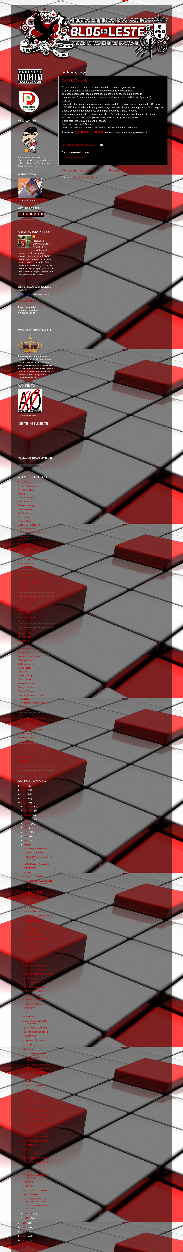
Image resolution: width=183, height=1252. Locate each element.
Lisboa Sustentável (27, 617)
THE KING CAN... (32, 1004)
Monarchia (23, 625)
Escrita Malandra (26, 563)
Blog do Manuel (25, 521)
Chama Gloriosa (26, 536)
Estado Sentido (25, 567)
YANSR (21, 764)
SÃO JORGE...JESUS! (34, 987)
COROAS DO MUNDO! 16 (36, 1124)
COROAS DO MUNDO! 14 (36, 1162)
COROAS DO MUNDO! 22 (36, 876)
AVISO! (27, 899)
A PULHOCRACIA (32, 1077)
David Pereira (24, 555)
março (27, 845)
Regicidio (22, 706)
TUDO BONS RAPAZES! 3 (36, 864)
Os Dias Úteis (24, 679)
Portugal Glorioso (26, 687)
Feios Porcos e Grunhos (30, 583)
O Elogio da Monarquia (29, 656)
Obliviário (22, 672)
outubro (28, 815)
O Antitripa (23, 652)
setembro (29, 819)
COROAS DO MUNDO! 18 (36, 1068)
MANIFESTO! (30, 1081)
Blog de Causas (25, 517)
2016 (24, 786)
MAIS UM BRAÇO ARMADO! (37, 982)
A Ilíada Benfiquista (27, 486)
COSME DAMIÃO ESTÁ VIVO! (38, 1102)
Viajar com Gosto (26, 749)
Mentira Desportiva (27, 621)
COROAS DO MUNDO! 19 (36, 1032)
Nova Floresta (25, 645)
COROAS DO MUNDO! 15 (36, 1141)
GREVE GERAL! (31, 950)
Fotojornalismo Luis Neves (31, 590)
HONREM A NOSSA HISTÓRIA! (33, 893)
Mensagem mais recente (78, 170)
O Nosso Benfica (26, 664)
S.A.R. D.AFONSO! (32, 911)
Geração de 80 (25, 602)
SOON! (27, 872)
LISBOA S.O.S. (25, 614)
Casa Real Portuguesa (29, 525)
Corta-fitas (23, 548)
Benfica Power (25, 509)
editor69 (40, 236)
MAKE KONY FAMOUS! (35, 1132)
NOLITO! (27, 1012)
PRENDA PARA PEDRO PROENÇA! (35, 1176)
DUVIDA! (27, 925)
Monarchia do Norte (27, 629)
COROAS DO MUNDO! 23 (36, 853)
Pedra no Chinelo (26, 683)
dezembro (29, 806)
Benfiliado (22, 513)
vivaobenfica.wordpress (29, 772)
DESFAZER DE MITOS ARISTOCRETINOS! (34, 1200)
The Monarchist (25, 737)
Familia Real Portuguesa (30, 579)
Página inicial (118, 170)
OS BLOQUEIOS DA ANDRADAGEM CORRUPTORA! (33, 932)
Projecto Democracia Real (30, 695)
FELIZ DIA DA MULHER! (35, 1136)
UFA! (25, 1094)
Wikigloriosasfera (26, 761)
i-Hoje (21, 768)
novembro (29, 811)
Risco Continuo (25, 714)
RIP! (25, 1166)
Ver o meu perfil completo (30, 278)
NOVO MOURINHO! (33, 1170)
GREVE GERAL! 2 (32, 946)
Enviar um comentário (76, 157)
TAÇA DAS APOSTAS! (34, 954)
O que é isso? (24, 668)
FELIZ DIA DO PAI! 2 (33, 991)
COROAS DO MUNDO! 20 (36, 999)
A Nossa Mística (26, 490)
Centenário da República (30, 532)
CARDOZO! (29, 1008)
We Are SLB (24, 757)
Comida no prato (26, 544)
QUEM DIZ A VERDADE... (36, 1158)
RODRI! (27, 1149)
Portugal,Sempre (26, 691)
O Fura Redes (25, 660)
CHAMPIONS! (30, 887)
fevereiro (28, 1213)
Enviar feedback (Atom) (85, 177)
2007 (24, 1240)
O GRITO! (28, 1107)
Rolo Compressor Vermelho (31, 718)
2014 (24, 794)
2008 (24, 1236)
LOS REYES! (29, 1036)
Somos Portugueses (28, 726)
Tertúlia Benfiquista (27, 733)
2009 (24, 1232)
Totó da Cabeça (25, 741)
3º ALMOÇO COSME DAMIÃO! (38, 1111)
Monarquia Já (24, 633)
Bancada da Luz (26, 497)
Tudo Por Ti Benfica (27, 745)
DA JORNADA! (30, 907)
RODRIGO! (28, 1016)
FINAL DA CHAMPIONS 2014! (38, 974)
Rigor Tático (24, 710)
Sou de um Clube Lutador (30, 730)
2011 (24, 1223)
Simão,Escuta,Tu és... (28, 722)
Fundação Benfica (27, 594)
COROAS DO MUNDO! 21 (36, 965)
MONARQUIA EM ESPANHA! (37, 1073)
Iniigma (21, 610)
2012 (24, 803)
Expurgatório (24, 571)
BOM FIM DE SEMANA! (35, 848)
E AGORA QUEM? (32, 1045)
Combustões (24, 540)
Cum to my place (26, 552)
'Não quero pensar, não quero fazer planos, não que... (37, 882)
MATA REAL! (29, 1098)
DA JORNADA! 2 (31, 903)
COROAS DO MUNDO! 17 (36, 1085)
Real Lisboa (23, 699)
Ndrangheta (23, 641)
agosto (27, 823)
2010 (24, 1227)
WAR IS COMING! (32, 1153)
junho (27, 832)
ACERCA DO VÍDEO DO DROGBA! (35, 1022)
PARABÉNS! (29, 868)
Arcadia (21, 494)
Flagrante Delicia (26, 587)
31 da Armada (25, 482)
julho (26, 827)
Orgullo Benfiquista (27, 675)
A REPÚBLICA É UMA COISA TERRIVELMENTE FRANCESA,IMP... (37, 918)
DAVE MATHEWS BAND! (35, 1053)
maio (26, 836)
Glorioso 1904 (25, 606)
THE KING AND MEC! (34, 970)
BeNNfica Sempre (26, 505)
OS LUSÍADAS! (31, 1090)
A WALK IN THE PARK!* (35, 1119)
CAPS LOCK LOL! (75, 80)
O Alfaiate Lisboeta (27, 648)
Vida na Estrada (25, 753)
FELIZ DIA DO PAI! (32, 995)
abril (26, 840)
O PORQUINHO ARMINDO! (37, 1064)
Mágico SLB (24, 637)
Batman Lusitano (26, 501)
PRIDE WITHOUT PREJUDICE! (32, 960)
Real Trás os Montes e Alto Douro (34, 703)
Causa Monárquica (27, 528)
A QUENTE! (29, 1186)
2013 (24, 798)
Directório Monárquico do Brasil (33, 559)
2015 (24, 790)
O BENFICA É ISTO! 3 (34, 1040)
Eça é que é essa (26, 575)
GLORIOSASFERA (27, 598)
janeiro (27, 1218)
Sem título (28, 1049)
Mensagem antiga (153, 170)
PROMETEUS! (30, 1194)
